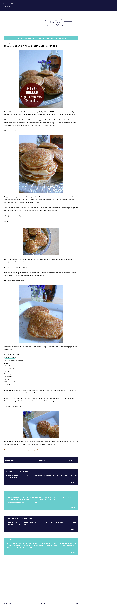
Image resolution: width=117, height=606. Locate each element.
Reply (73, 483)
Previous (7, 603)
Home (43, 603)
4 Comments (9, 461)
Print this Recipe (10, 358)
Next (76, 603)
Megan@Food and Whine (15, 472)
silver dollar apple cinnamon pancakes (41, 460)
